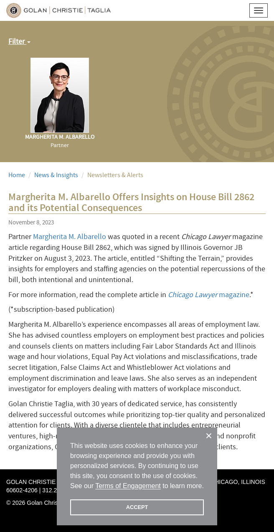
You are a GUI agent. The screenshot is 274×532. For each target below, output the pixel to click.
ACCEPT (137, 507)
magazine (208, 295)
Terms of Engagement (128, 485)
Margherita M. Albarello (69, 237)
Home (16, 175)
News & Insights (56, 175)
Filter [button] (19, 41)
